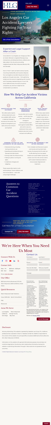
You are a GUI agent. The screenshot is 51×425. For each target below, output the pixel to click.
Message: (29, 273)
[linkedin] (14, 261)
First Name (29, 257)
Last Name (41, 257)
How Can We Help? (32, 267)
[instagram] (6, 261)
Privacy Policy (36, 315)
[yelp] (18, 261)
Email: (40, 262)
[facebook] (2, 261)
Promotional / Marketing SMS (31, 281)
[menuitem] (13, 293)
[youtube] (10, 261)
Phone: (28, 262)
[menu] (48, 5)
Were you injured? (43, 267)
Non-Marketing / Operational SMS (43, 281)
